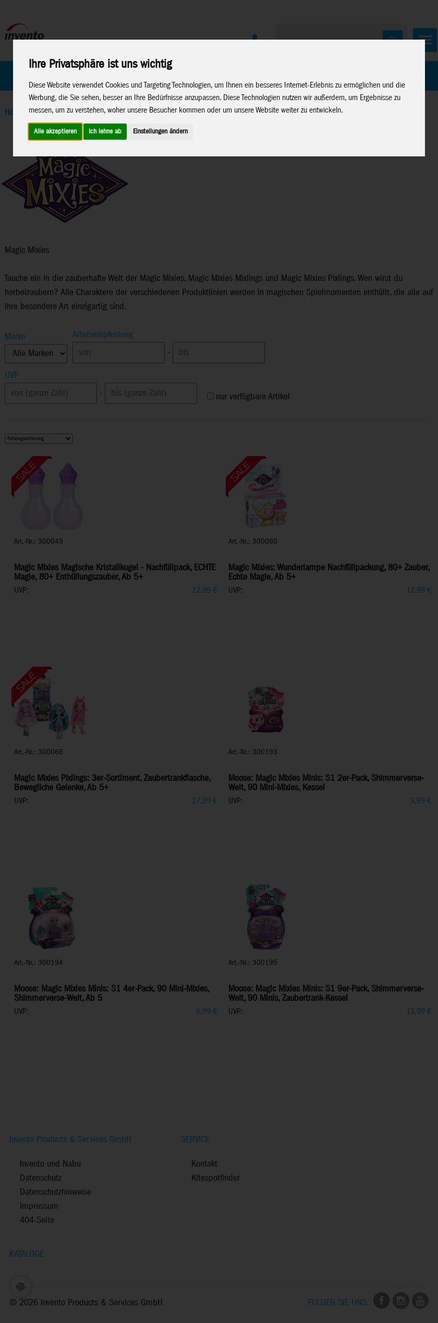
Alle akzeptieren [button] (55, 132)
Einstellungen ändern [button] (160, 132)
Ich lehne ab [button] (105, 132)
